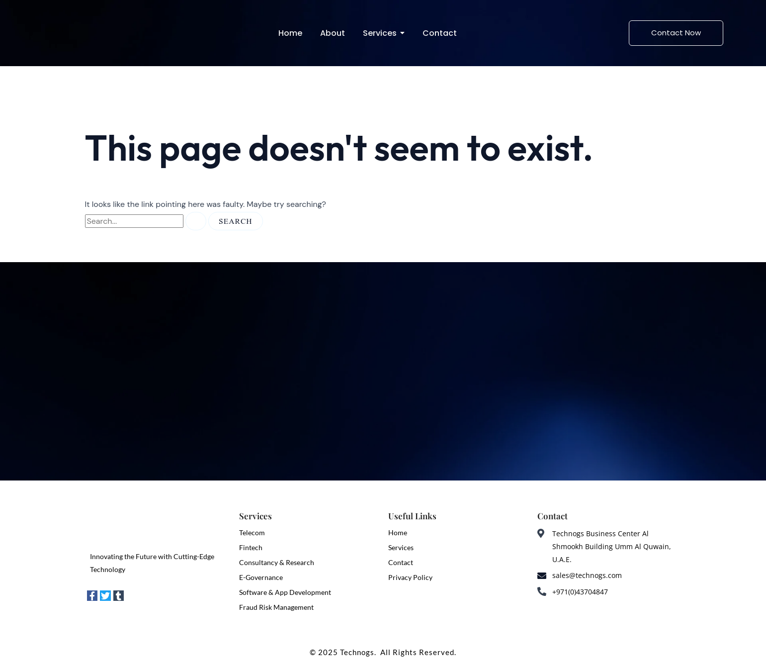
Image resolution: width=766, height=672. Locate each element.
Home (397, 532)
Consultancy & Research (276, 562)
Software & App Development (285, 592)
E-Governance (261, 577)
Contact (400, 562)
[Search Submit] (195, 221)
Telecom (252, 532)
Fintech (250, 547)
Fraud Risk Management (276, 607)
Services (401, 547)
